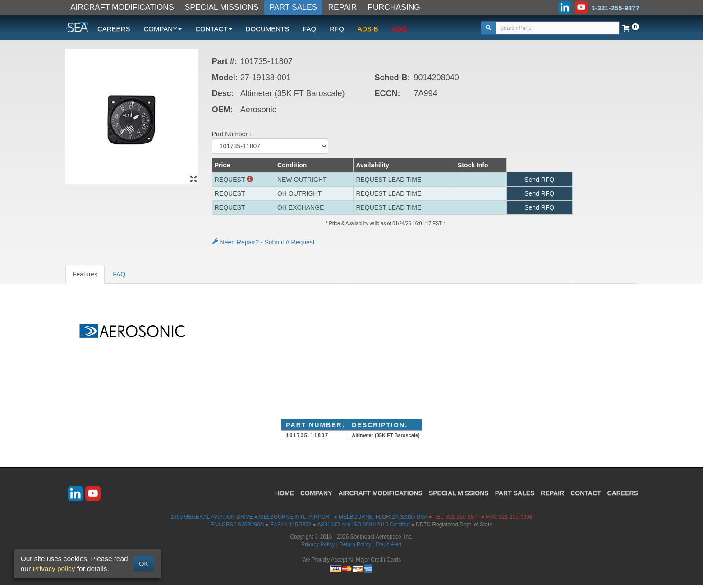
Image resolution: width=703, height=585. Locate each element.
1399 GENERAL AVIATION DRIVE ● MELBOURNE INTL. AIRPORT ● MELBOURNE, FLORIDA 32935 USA (299, 517)
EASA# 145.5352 (290, 524)
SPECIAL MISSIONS (222, 7)
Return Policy (355, 544)
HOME (284, 493)
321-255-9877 (462, 517)
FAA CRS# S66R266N (237, 524)
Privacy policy (53, 568)
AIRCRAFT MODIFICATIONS (122, 7)
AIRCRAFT (381, 493)
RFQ (337, 28)
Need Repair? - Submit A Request (263, 242)
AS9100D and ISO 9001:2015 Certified (363, 524)
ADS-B (368, 28)
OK (143, 563)
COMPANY (316, 493)
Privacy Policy (318, 544)
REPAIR (342, 7)
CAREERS (113, 28)
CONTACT (585, 493)
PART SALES (293, 7)
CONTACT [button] (213, 28)
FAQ (309, 28)
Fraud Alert (388, 544)
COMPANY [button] (162, 28)
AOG (399, 28)
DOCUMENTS (267, 28)
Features (85, 274)
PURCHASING (394, 7)
